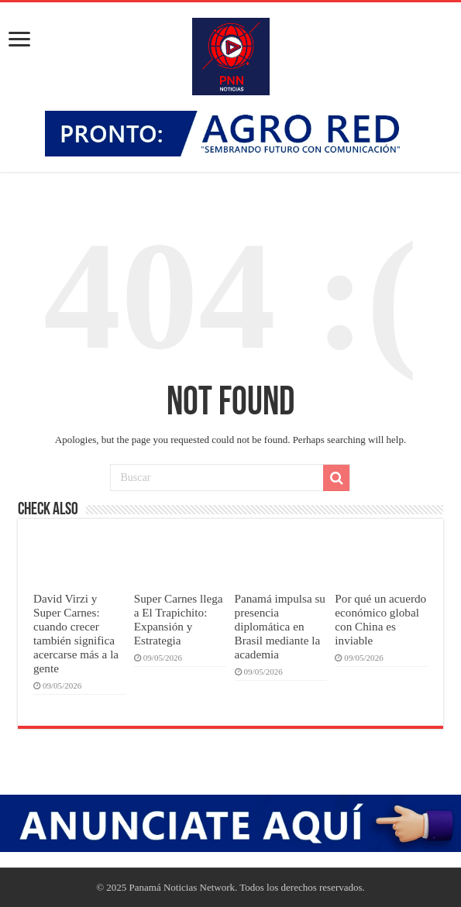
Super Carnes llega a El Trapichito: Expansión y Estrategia (178, 619)
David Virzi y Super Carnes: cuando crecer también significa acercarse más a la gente (76, 633)
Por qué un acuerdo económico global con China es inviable (380, 619)
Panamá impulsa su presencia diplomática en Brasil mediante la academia (280, 626)
